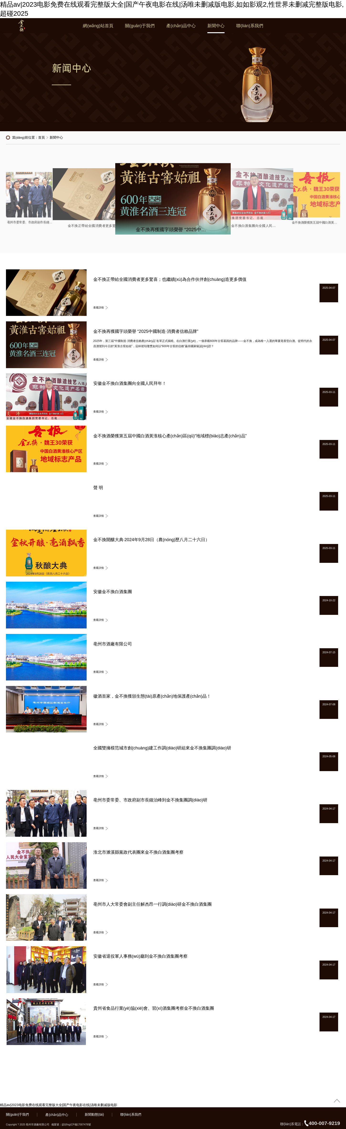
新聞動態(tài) (94, 1114)
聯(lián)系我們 (249, 28)
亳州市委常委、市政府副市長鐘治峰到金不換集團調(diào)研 (30, 222)
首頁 (41, 137)
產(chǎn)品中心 (181, 28)
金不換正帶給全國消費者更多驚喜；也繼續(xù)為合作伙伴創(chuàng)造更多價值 (94, 226)
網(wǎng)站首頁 (98, 28)
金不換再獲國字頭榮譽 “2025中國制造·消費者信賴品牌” (173, 229)
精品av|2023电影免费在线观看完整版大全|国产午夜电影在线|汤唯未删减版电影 (58, 1105)
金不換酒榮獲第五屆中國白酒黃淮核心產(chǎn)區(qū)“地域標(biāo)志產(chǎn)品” (315, 222)
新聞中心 (216, 28)
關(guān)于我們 (140, 28)
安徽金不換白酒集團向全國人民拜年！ (251, 226)
